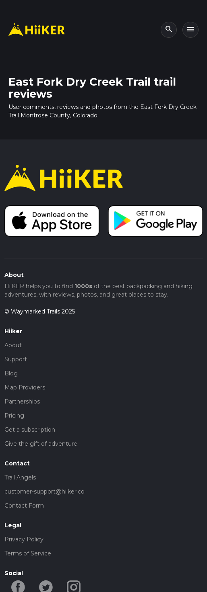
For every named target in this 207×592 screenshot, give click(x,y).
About (13, 345)
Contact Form (24, 505)
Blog (11, 373)
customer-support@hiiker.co (44, 491)
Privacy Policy (23, 539)
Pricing (14, 415)
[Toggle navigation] (190, 30)
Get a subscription (29, 429)
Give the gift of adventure (40, 443)
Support (15, 359)
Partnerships (22, 401)
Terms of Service (27, 553)
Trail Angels (20, 477)
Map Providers (24, 387)
